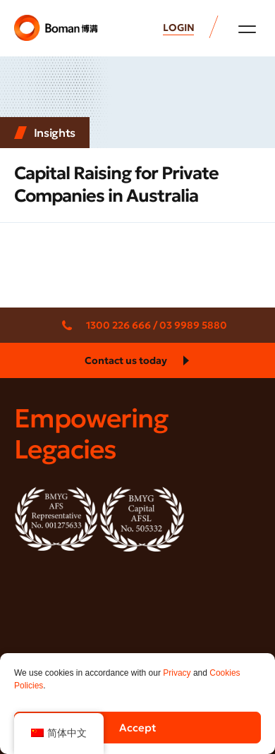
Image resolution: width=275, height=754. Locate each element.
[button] (247, 28)
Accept (138, 727)
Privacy (176, 673)
